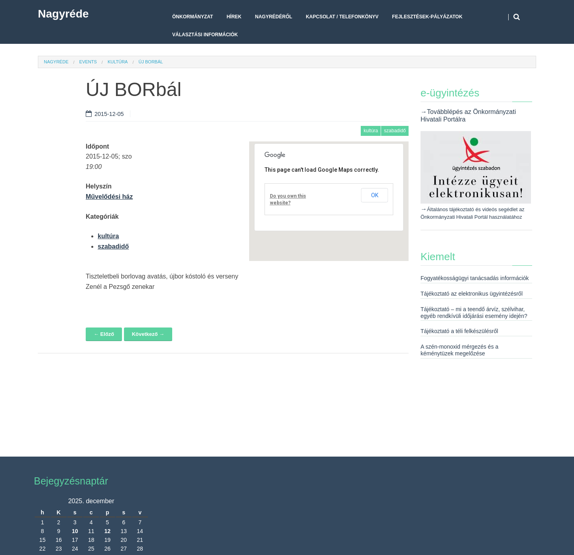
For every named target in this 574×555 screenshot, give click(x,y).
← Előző (104, 334)
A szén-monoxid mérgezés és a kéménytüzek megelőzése (459, 350)
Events (88, 61)
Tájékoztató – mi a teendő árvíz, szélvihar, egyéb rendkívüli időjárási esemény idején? (474, 312)
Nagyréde (63, 14)
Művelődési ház (109, 196)
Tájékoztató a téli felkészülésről (459, 331)
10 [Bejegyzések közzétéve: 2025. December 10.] (75, 531)
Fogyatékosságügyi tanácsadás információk (475, 278)
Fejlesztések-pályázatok (427, 17)
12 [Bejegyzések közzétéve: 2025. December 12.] (107, 531)
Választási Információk (205, 34)
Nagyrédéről (273, 17)
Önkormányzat (192, 17)
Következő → (148, 334)
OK (374, 195)
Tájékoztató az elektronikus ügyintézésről (472, 293)
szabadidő (395, 130)
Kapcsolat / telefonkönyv (342, 17)
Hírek (233, 17)
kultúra (118, 61)
